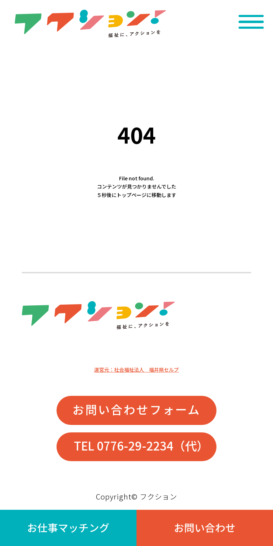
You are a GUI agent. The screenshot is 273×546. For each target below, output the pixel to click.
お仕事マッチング (68, 527)
